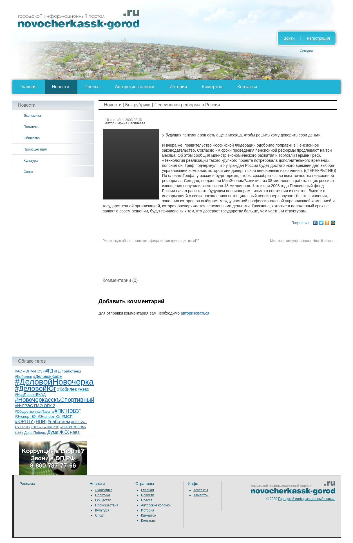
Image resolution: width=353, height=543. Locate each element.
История (178, 86)
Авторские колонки (134, 86)
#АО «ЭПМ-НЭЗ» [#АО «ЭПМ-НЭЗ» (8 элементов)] (29, 371)
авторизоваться (195, 313)
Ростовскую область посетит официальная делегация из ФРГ (149, 241)
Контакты (247, 86)
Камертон (212, 86)
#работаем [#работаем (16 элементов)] (59, 421)
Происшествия (35, 149)
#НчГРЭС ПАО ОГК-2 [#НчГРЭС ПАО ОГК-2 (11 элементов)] (35, 405)
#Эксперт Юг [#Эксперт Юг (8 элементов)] (26, 416)
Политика (31, 127)
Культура (31, 161)
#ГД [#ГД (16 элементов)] (49, 371)
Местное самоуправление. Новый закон (303, 241)
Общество (32, 138)
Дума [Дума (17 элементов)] (52, 432)
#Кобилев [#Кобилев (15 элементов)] (67, 389)
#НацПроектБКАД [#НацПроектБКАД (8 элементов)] (30, 394)
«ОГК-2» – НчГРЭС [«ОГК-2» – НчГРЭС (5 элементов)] (45, 427)
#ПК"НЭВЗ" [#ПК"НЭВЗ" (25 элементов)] (68, 411)
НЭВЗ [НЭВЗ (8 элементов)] (75, 432)
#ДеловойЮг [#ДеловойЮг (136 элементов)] (35, 388)
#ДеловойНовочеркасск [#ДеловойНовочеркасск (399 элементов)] (60, 381)
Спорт (28, 172)
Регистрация (318, 38)
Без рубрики (138, 104)
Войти (288, 38)
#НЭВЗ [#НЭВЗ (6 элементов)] (83, 390)
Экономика (32, 116)
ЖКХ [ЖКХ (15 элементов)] (64, 432)
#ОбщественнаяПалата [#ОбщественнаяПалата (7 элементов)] (34, 412)
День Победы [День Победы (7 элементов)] (35, 433)
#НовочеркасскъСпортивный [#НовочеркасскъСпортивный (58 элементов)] (54, 399)
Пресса (92, 86)
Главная (28, 86)
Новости (60, 86)
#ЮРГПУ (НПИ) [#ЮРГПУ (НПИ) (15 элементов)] (31, 421)
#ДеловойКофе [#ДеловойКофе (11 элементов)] (47, 376)
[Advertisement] (53, 266)
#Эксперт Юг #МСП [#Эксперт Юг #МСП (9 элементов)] (55, 416)
